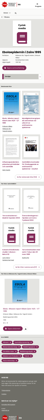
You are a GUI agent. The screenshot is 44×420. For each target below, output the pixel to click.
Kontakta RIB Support (8, 404)
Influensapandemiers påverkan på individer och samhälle (11, 164)
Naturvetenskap (9, 360)
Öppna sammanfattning (15, 68)
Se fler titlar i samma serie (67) (26, 267)
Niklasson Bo (6, 129)
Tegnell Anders (7, 131)
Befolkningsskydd (26, 351)
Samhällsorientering (22, 342)
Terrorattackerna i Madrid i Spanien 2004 (11, 217)
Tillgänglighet (6, 390)
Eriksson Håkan (7, 126)
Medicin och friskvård (10, 356)
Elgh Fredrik (6, 170)
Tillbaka (7, 17)
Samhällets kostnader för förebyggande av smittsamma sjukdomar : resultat (30, 165)
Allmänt (6, 342)
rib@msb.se (5, 410)
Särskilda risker (8, 351)
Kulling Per (25, 258)
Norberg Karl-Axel (8, 260)
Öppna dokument (14, 329)
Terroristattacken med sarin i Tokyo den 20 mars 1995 (31, 252)
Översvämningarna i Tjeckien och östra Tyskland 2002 (30, 218)
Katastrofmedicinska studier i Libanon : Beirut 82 (10, 252)
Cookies (4, 394)
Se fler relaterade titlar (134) (27, 177)
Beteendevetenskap (10, 347)
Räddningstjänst (29, 347)
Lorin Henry (6, 258)
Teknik (27, 356)
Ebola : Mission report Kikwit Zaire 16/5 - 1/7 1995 (10, 120)
